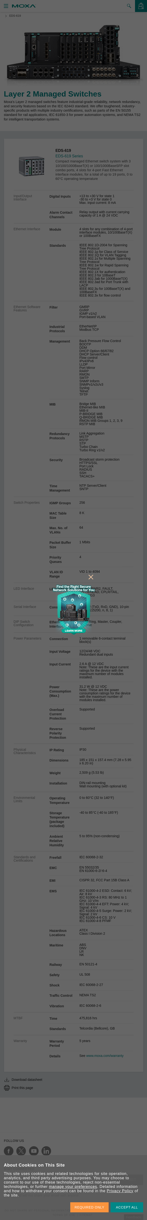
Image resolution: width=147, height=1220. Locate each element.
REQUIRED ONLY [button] (89, 1207)
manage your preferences (73, 1187)
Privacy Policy (120, 1191)
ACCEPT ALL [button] (127, 1207)
